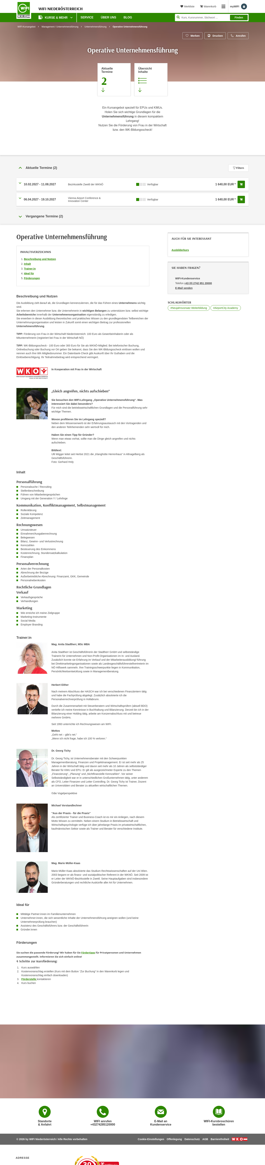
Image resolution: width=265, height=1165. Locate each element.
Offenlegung (174, 1139)
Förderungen (32, 278)
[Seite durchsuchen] (212, 17)
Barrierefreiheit (220, 1139)
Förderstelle (29, 979)
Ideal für (29, 273)
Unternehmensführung (96, 26)
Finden (239, 17)
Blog (128, 17)
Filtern (238, 168)
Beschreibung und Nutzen (40, 259)
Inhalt (27, 263)
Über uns (108, 17)
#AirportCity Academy (225, 307)
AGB (205, 1139)
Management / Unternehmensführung (60, 26)
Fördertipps (88, 952)
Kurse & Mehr (53, 17)
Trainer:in (30, 268)
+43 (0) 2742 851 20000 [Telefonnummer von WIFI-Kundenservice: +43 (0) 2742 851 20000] (198, 283)
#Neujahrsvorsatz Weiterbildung (188, 307)
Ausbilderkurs (180, 250)
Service (87, 17)
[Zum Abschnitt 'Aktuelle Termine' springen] (114, 79)
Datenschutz (192, 1139)
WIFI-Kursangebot (26, 26)
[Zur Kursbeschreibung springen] (151, 79)
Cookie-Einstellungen (151, 1139)
